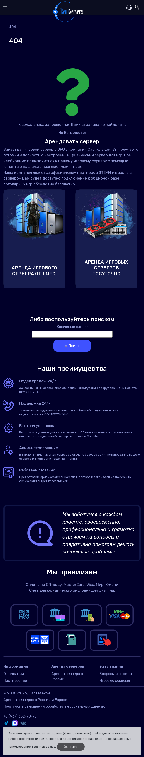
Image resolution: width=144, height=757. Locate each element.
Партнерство (15, 680)
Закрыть (71, 747)
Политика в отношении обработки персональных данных (54, 727)
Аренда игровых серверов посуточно (106, 268)
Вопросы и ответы (115, 674)
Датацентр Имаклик (69, 698)
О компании (13, 674)
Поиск (72, 346)
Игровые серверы (114, 680)
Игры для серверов (116, 699)
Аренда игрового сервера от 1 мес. (34, 271)
